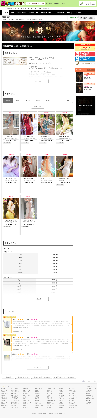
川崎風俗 (71, 404)
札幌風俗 (37, 400)
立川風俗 (3, 407)
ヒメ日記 (58, 12)
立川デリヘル (14, 388)
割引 (12, 12)
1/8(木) (38, 100)
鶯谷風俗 (3, 400)
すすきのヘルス (73, 397)
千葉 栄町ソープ (51, 388)
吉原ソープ (38, 402)
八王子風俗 (14, 390)
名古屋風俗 (61, 395)
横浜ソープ (72, 402)
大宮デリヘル (26, 405)
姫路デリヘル (38, 393)
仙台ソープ (49, 398)
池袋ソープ (61, 400)
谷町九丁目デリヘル (23, 377)
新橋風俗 (3, 404)
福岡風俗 (37, 397)
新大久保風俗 (4, 398)
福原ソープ (49, 392)
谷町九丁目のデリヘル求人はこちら (65, 377)
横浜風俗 (61, 407)
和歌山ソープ (50, 404)
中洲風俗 (37, 395)
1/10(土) (57, 100)
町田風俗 (13, 393)
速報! (68, 12)
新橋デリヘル (4, 405)
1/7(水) (28, 100)
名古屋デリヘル (51, 400)
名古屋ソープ (50, 402)
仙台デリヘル (72, 395)
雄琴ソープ (49, 390)
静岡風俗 (61, 393)
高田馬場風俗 (14, 397)
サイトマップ (89, 397)
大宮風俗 (25, 404)
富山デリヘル (72, 407)
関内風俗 (25, 393)
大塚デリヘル (14, 407)
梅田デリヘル (38, 390)
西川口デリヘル (27, 402)
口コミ (77, 12)
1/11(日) (67, 100)
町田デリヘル (14, 395)
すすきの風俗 (72, 392)
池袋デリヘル (4, 393)
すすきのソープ (39, 405)
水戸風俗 (49, 407)
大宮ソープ (49, 395)
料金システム (21, 12)
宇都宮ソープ (62, 405)
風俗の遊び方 (89, 395)
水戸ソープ (49, 405)
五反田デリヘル (15, 400)
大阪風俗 (61, 392)
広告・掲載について (91, 388)
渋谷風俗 (3, 395)
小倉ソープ (72, 388)
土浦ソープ (61, 398)
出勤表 (33, 12)
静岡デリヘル (38, 398)
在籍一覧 (45, 12)
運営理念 (88, 393)
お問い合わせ (89, 402)
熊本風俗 (61, 388)
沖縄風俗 (37, 392)
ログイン (88, 404)
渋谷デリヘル (4, 397)
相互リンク (89, 392)
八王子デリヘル (15, 392)
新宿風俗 (3, 388)
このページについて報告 (89, 381)
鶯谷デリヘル (4, 402)
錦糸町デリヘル (15, 404)
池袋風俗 (3, 392)
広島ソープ (72, 390)
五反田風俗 (14, 398)
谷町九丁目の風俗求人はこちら (42, 377)
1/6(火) (18, 100)
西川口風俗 (26, 400)
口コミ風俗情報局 (50, 413)
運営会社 (88, 400)
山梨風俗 (71, 398)
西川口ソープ (50, 393)
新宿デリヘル (4, 390)
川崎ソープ (49, 397)
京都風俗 (61, 404)
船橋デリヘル (26, 398)
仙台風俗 (71, 400)
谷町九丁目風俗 (9, 377)
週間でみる (37, 106)
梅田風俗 (25, 407)
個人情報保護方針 (90, 398)
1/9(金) (48, 100)
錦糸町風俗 (14, 402)
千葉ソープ (61, 402)
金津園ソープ (38, 407)
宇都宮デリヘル (73, 405)
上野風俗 (25, 388)
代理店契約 (89, 390)
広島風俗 (61, 397)
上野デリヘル (26, 390)
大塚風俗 (13, 405)
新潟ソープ (61, 390)
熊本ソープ (72, 393)
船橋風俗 (25, 397)
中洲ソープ (38, 404)
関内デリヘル (26, 395)
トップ (5, 12)
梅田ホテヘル (38, 388)
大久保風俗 (26, 392)
